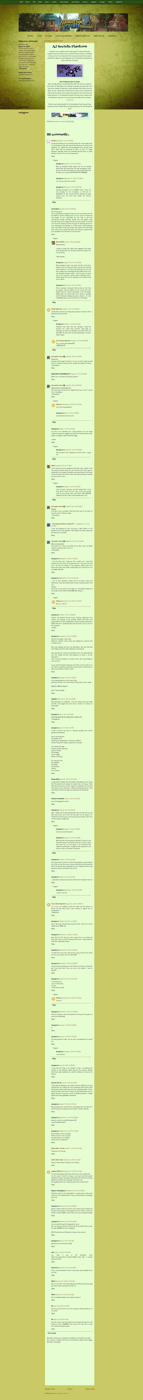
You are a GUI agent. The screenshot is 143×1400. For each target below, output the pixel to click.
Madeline (54, 141)
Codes (40, 2)
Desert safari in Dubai (57, 1148)
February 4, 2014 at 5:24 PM (68, 1221)
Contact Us (119, 2)
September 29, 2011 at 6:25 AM (68, 578)
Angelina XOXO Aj (57, 1171)
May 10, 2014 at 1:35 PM (71, 413)
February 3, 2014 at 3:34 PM (68, 1206)
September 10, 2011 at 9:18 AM (68, 559)
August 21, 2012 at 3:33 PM (79, 341)
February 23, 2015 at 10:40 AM (65, 1281)
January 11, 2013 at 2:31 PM (72, 1051)
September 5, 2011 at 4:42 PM (74, 541)
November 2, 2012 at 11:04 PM (68, 935)
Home (21, 2)
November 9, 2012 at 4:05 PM (68, 1012)
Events (54, 2)
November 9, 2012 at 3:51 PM (68, 950)
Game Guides (64, 2)
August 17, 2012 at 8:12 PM (72, 324)
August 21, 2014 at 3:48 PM (67, 1268)
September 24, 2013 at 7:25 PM (73, 178)
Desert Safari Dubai (57, 1160)
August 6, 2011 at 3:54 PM (79, 374)
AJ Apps (103, 2)
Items (47, 2)
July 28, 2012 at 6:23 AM (67, 810)
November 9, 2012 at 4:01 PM (68, 979)
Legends (94, 2)
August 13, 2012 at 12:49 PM (72, 262)
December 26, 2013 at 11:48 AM (71, 998)
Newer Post (50, 1389)
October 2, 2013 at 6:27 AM (73, 1148)
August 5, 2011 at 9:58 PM (65, 141)
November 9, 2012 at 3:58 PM (68, 963)
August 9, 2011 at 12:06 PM (73, 506)
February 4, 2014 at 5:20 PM (73, 187)
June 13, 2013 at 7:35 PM (67, 1065)
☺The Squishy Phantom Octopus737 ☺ (63, 524)
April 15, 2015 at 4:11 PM (61, 1319)
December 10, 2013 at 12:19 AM (72, 1171)
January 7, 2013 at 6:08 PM (67, 1025)
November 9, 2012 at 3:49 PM (73, 890)
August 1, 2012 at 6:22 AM (67, 859)
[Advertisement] (71, 9)
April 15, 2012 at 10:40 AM (68, 779)
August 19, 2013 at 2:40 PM (67, 1104)
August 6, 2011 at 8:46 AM (68, 209)
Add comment (52, 1333)
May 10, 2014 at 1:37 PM (66, 1241)
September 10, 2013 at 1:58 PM (68, 1117)
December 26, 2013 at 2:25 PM (75, 1191)
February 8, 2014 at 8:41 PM (72, 285)
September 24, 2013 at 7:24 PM (68, 1131)
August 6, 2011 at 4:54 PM (73, 385)
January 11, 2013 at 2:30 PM (68, 1036)
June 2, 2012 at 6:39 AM (72, 799)
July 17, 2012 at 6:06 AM (72, 242)
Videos (110, 2)
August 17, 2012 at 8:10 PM (72, 164)
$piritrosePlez (60, 242)
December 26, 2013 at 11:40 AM (72, 404)
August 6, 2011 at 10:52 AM (70, 309)
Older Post (89, 1389)
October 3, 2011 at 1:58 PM (67, 615)
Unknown (59, 404)
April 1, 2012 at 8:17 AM (66, 714)
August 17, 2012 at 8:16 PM (72, 838)
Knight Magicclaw (56, 309)
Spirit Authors (83, 36)
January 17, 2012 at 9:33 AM (68, 636)
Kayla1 (53, 465)
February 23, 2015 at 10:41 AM (64, 1294)
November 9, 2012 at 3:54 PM (73, 450)
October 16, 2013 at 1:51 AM (72, 1160)
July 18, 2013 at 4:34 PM (69, 1083)
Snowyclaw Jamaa (57, 356)
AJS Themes (76, 2)
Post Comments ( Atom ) (61, 1393)
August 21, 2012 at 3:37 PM (74, 904)
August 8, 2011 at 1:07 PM (63, 465)
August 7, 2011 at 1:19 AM (67, 429)
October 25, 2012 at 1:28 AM (68, 921)
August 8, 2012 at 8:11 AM (67, 877)
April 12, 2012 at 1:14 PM (66, 728)
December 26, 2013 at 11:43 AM (71, 601)
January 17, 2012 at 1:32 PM (67, 678)
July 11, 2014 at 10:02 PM (62, 1252)
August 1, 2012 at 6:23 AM (72, 829)
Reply (53, 156)
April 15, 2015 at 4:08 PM (61, 1306)
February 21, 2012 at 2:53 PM (67, 699)
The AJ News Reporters (63, 341)
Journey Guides (64, 36)
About (28, 2)
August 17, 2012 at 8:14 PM (72, 487)
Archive (86, 2)
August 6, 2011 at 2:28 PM (73, 356)
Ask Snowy (99, 36)
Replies (56, 160)
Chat (34, 2)
